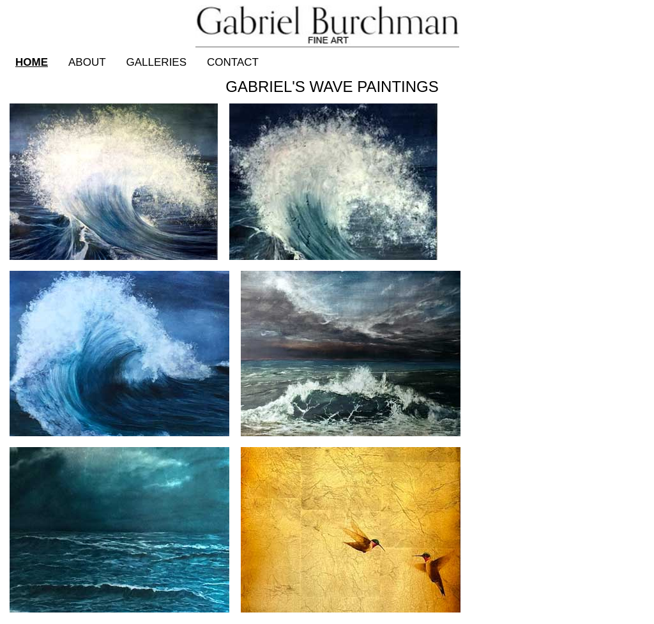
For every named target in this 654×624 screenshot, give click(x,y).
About (87, 62)
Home (31, 62)
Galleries (156, 62)
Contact (233, 62)
